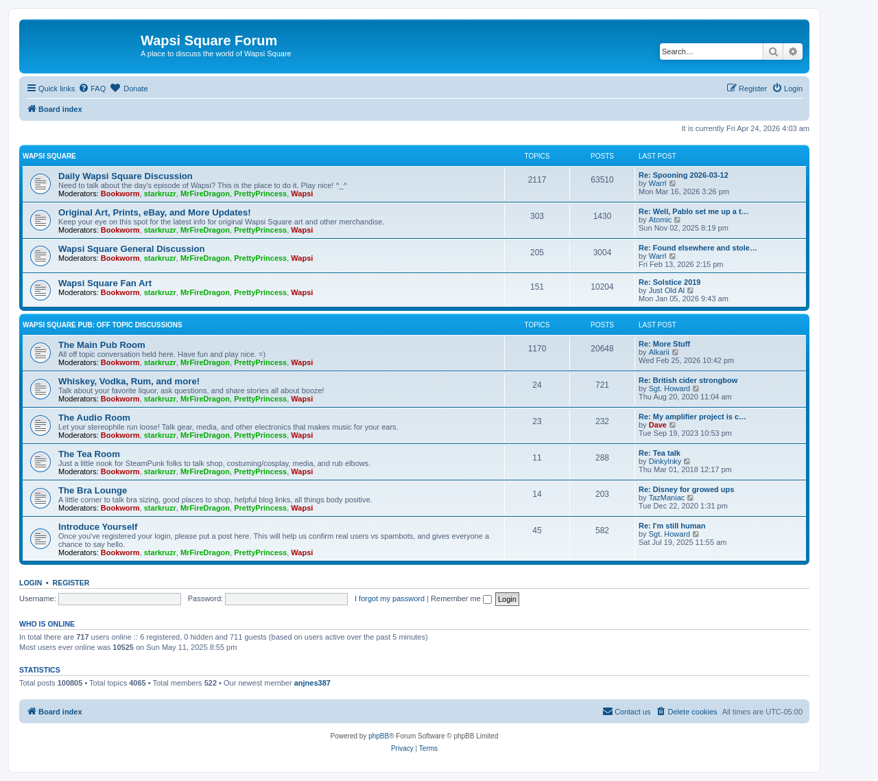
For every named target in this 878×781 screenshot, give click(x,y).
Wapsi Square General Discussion (131, 249)
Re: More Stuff (664, 344)
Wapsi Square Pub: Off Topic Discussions (102, 325)
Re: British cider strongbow (688, 380)
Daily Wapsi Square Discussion (125, 176)
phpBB (378, 736)
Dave (658, 425)
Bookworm (120, 193)
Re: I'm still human (672, 526)
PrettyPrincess (260, 193)
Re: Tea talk (659, 453)
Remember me (461, 598)
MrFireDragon (205, 193)
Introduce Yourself (97, 527)
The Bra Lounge (92, 490)
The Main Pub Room (101, 345)
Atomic (660, 219)
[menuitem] (92, 88)
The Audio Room (94, 417)
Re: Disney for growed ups (686, 489)
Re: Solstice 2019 (670, 282)
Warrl (658, 183)
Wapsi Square (49, 156)
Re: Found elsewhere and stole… (698, 248)
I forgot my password (390, 598)
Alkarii (659, 352)
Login (30, 583)
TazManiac (667, 497)
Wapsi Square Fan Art (105, 283)
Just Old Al (667, 290)
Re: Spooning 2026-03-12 (683, 175)
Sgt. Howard (670, 388)
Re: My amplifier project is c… (692, 416)
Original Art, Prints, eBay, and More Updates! (154, 212)
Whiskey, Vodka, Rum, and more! (129, 381)
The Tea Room (89, 454)
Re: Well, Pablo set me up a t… (694, 211)
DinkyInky (665, 461)
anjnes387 (312, 683)
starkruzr (160, 193)
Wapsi (302, 193)
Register (71, 583)
